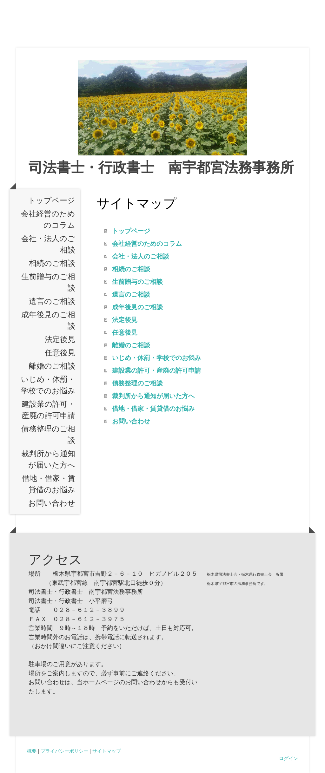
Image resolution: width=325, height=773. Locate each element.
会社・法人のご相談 (48, 244)
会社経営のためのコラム (48, 219)
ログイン (288, 758)
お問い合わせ (51, 503)
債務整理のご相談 (48, 434)
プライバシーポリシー (64, 751)
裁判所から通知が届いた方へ (48, 459)
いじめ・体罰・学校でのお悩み (48, 385)
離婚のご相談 (52, 366)
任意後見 (60, 353)
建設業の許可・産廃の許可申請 (48, 410)
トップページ (51, 200)
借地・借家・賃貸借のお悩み (48, 484)
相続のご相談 (52, 263)
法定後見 (60, 339)
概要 (31, 751)
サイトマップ (106, 751)
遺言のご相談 (52, 301)
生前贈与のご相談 (48, 282)
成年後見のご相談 (48, 320)
